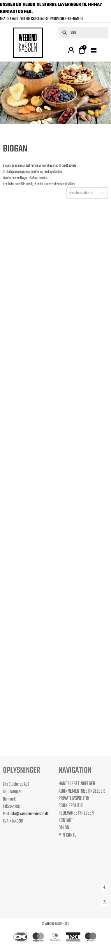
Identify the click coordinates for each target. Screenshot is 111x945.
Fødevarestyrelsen (76, 813)
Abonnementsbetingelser (82, 791)
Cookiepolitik (71, 806)
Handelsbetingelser (77, 784)
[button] (95, 51)
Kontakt (66, 820)
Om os (64, 828)
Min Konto (68, 835)
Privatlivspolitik (74, 798)
